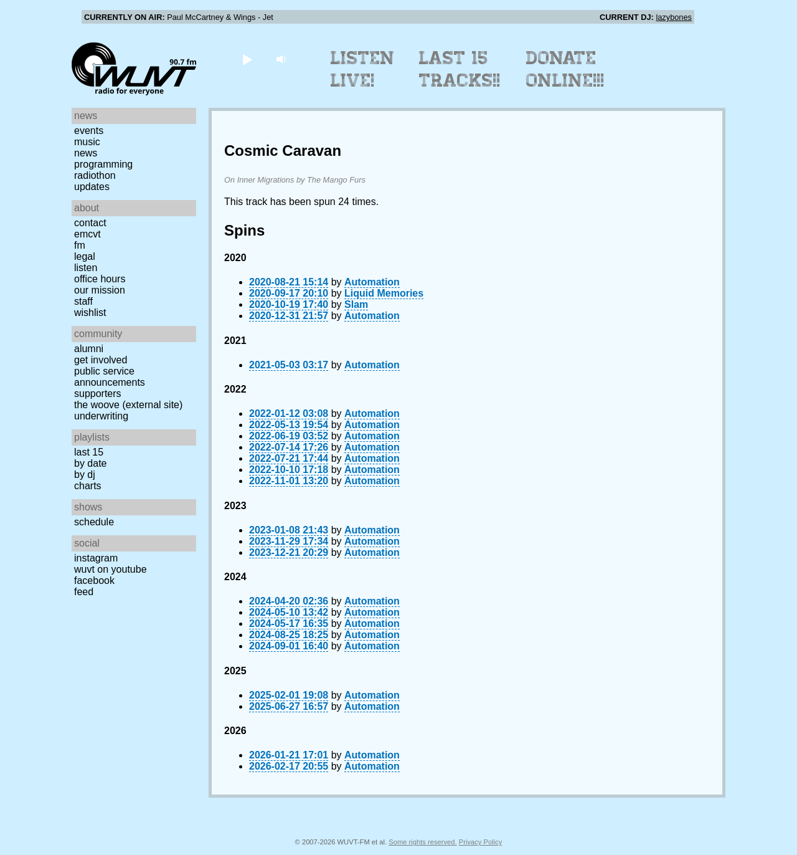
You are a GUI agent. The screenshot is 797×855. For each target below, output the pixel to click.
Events (88, 130)
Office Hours (99, 279)
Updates (92, 186)
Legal (84, 256)
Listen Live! (363, 69)
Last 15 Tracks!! (460, 69)
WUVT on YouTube (110, 569)
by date (90, 463)
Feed (83, 591)
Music (87, 141)
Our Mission (99, 290)
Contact (90, 222)
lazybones (674, 17)
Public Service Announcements (109, 377)
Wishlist (90, 312)
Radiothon (95, 175)
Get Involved (100, 360)
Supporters (97, 393)
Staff (83, 301)
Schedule (94, 522)
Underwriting (101, 416)
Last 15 (88, 452)
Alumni (88, 348)
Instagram (96, 558)
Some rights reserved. (422, 842)
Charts (87, 485)
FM (79, 245)
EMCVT (87, 234)
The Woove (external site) (128, 404)
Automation (372, 282)
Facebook (94, 580)
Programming (103, 164)
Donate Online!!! (565, 69)
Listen (85, 267)
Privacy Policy (480, 842)
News (85, 153)
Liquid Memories (383, 293)
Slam (356, 304)
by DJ (84, 474)
